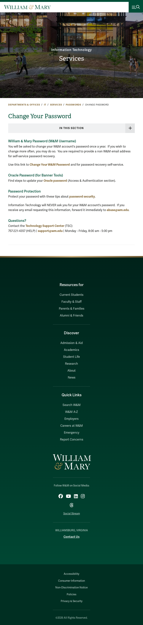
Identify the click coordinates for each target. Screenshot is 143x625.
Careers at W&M (71, 426)
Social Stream (71, 513)
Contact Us (71, 537)
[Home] (27, 7)
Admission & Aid (71, 343)
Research (71, 364)
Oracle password (55, 181)
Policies (71, 594)
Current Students (71, 295)
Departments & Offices (24, 104)
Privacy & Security (71, 601)
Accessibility (71, 574)
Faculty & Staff (71, 302)
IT (45, 104)
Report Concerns (71, 439)
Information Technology (71, 50)
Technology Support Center (45, 226)
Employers (71, 419)
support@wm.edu (50, 231)
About (71, 371)
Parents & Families (71, 309)
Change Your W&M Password (50, 165)
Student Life (71, 357)
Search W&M (72, 405)
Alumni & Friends (71, 315)
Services (71, 58)
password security (82, 196)
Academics (71, 350)
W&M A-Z (71, 412)
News (71, 377)
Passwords (73, 104)
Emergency (71, 433)
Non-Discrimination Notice (71, 587)
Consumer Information (71, 580)
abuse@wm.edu (118, 210)
